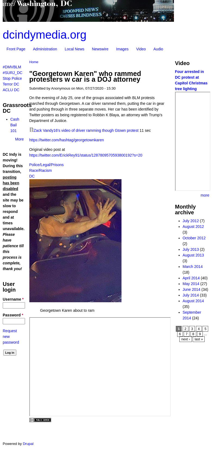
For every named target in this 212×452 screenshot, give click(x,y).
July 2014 (191, 295)
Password (13, 315)
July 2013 (191, 249)
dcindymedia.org (44, 34)
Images (122, 49)
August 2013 (193, 255)
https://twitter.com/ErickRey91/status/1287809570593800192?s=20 (85, 155)
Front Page (16, 49)
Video (141, 49)
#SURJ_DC (12, 73)
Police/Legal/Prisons (46, 165)
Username (13, 299)
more (205, 195)
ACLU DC (11, 90)
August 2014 (193, 301)
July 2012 (191, 221)
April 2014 (191, 278)
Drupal (28, 444)
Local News (74, 49)
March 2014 (193, 266)
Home (34, 62)
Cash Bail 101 (14, 125)
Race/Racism (40, 170)
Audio (158, 49)
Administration (45, 49)
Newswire (100, 49)
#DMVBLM (12, 67)
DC (32, 176)
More (19, 139)
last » (199, 339)
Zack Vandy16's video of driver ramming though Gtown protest (86, 130)
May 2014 (191, 284)
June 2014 (191, 289)
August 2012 (193, 226)
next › (185, 339)
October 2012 (194, 238)
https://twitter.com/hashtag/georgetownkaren (66, 140)
